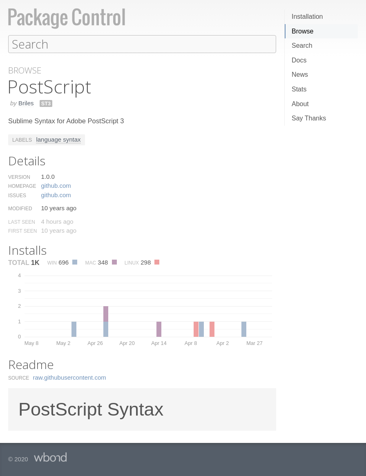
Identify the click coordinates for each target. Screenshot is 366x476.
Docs (299, 60)
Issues (17, 195)
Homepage (22, 186)
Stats (299, 89)
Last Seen (21, 222)
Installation (307, 16)
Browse (302, 31)
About (300, 103)
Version (19, 177)
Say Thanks (309, 118)
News (300, 74)
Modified (20, 208)
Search (302, 45)
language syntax (58, 139)
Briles (26, 102)
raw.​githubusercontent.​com (69, 377)
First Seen (22, 231)
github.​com (56, 185)
